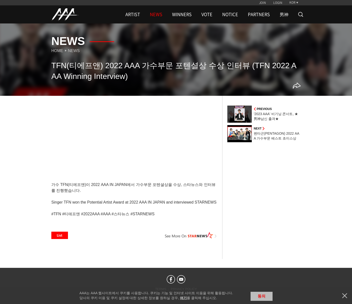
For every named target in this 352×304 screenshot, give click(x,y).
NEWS (156, 14)
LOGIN (277, 2)
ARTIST (132, 14)
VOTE (206, 14)
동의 (261, 296)
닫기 (344, 295)
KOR (292, 2)
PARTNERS (259, 14)
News (74, 51)
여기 (183, 298)
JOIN (262, 2)
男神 (284, 14)
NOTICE (230, 14)
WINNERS (182, 14)
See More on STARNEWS (191, 235)
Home (57, 51)
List (59, 235)
